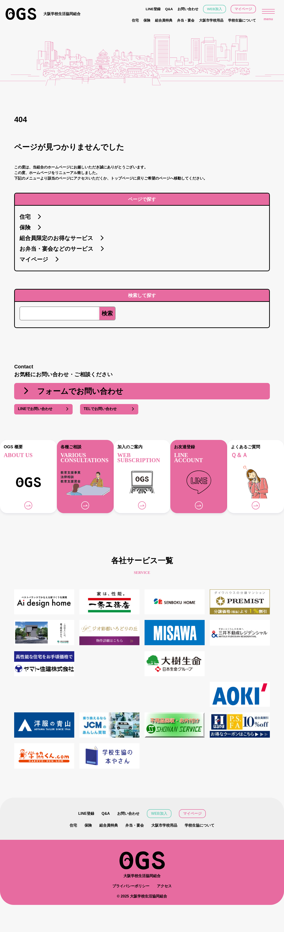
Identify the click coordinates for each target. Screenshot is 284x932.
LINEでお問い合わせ (43, 409)
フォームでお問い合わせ (72, 391)
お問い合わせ (188, 9)
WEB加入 (214, 9)
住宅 (135, 20)
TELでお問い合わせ (109, 409)
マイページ (243, 9)
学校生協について (242, 20)
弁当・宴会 (185, 20)
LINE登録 (153, 9)
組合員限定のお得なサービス (61, 238)
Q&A (169, 9)
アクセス (164, 886)
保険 (146, 20)
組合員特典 (163, 20)
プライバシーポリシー (130, 886)
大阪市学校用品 (211, 20)
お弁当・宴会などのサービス (62, 249)
